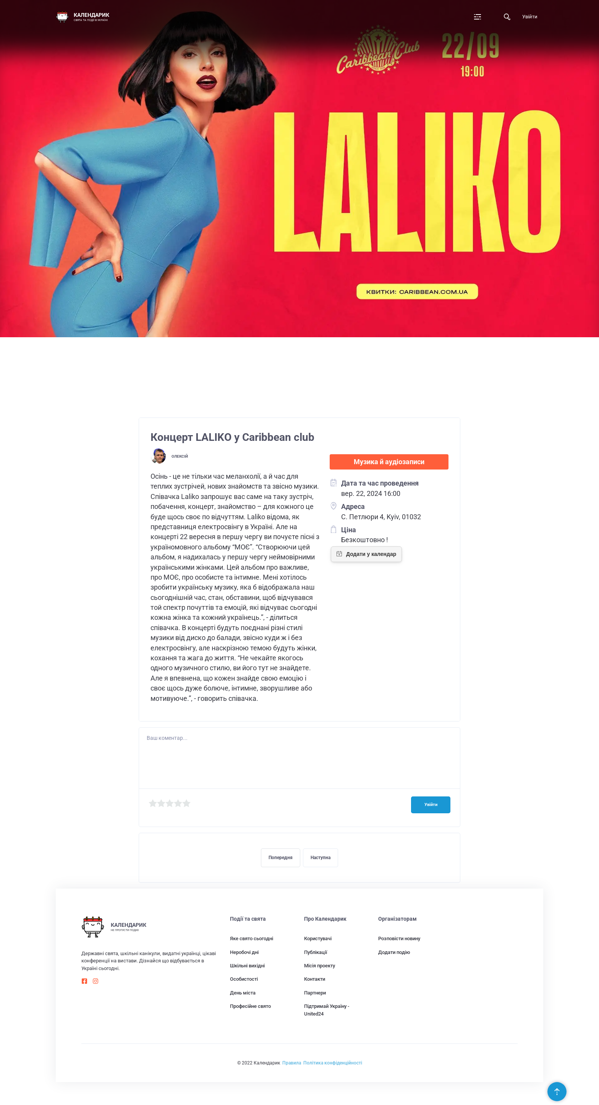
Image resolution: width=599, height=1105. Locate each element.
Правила (291, 1063)
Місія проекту (319, 965)
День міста (243, 993)
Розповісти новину (399, 938)
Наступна (320, 857)
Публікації (315, 952)
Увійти (529, 17)
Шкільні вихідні (247, 965)
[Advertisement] (299, 352)
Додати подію (394, 952)
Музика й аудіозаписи (389, 462)
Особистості (244, 979)
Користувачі (318, 938)
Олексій (180, 456)
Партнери (315, 993)
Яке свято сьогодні (251, 938)
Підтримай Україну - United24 (326, 1009)
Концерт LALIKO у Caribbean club (232, 437)
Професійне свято (250, 1006)
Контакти (314, 979)
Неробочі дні (244, 952)
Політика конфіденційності (332, 1063)
